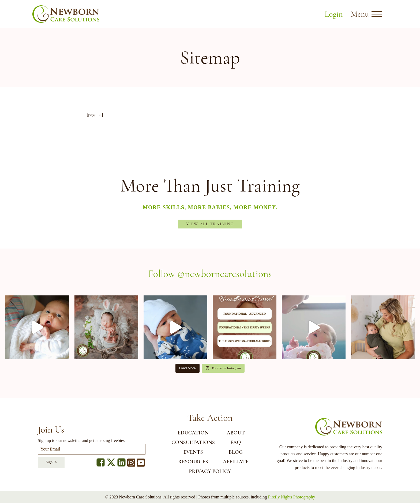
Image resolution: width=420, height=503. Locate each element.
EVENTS (193, 452)
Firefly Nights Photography (291, 497)
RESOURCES (193, 462)
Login (334, 14)
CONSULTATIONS (193, 442)
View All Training (210, 224)
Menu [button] (360, 14)
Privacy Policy (210, 471)
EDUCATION (193, 433)
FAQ (235, 442)
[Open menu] (377, 14)
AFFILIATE (236, 462)
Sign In (51, 462)
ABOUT (236, 433)
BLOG (236, 452)
